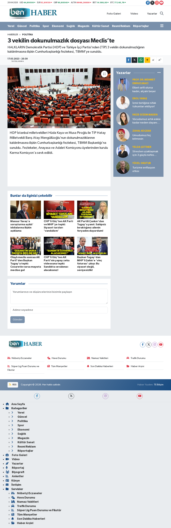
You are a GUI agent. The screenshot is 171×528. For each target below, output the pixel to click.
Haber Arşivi (135, 366)
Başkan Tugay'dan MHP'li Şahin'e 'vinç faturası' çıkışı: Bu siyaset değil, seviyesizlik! (89, 263)
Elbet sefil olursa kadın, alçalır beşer (144, 89)
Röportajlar (141, 26)
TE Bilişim (158, 384)
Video (132, 13)
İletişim (13, 484)
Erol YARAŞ (139, 98)
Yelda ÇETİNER (141, 147)
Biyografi (15, 472)
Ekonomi (58, 26)
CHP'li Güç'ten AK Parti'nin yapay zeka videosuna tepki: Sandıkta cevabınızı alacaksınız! (56, 263)
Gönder (18, 319)
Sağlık (70, 26)
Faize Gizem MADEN (144, 114)
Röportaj (15, 467)
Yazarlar (150, 13)
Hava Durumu (56, 358)
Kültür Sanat (100, 26)
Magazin (83, 26)
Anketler (15, 476)
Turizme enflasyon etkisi (143, 169)
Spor (46, 26)
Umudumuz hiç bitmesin (141, 137)
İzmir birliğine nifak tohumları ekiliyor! (144, 105)
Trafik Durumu (136, 358)
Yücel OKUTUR (141, 163)
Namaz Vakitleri (97, 358)
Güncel (22, 26)
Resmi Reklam (121, 26)
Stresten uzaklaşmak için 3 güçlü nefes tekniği (145, 153)
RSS (12, 384)
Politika (35, 26)
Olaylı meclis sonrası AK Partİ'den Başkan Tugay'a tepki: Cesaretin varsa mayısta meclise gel (25, 263)
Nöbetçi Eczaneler (20, 358)
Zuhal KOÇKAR (141, 131)
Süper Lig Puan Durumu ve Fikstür (23, 368)
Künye (13, 480)
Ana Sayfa (15, 404)
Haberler (13, 34)
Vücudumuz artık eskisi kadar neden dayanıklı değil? (146, 121)
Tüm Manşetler (57, 366)
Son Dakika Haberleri (100, 366)
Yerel (11, 26)
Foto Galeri (112, 13)
